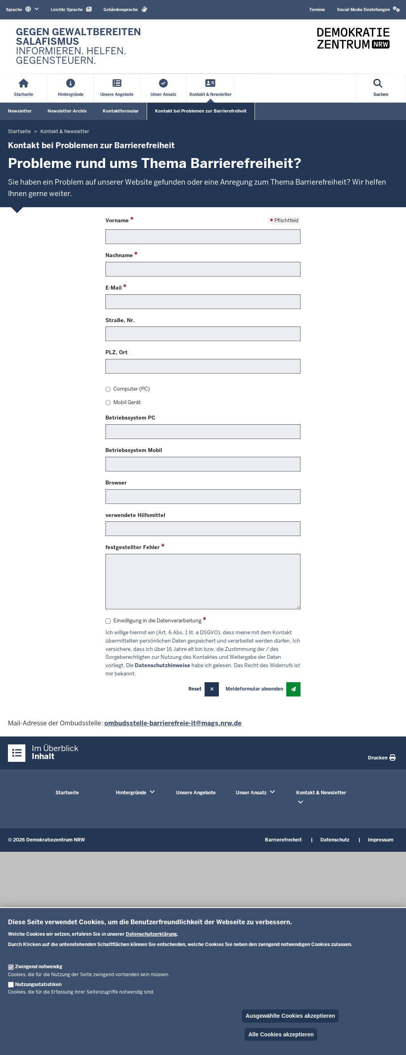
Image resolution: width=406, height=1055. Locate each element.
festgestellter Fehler (132, 547)
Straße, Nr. (120, 320)
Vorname (117, 220)
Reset (194, 689)
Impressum (380, 840)
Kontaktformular (121, 111)
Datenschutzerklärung (151, 934)
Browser (116, 482)
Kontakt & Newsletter (321, 793)
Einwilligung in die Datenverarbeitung (153, 620)
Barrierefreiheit (283, 840)
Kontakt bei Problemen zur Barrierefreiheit (201, 111)
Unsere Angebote (196, 793)
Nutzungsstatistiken (38, 984)
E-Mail (113, 287)
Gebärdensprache (125, 9)
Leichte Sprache (71, 9)
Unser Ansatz (251, 793)
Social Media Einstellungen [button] (368, 9)
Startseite (67, 793)
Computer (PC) (127, 388)
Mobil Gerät (123, 402)
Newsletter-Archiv (67, 111)
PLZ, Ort (116, 352)
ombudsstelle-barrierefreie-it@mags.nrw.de (172, 723)
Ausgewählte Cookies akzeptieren (290, 1016)
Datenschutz (334, 840)
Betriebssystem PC (130, 417)
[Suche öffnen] (381, 88)
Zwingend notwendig (38, 966)
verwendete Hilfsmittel (135, 515)
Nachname (119, 255)
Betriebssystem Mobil (133, 450)
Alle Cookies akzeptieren (281, 1034)
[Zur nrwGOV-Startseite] (105, 46)
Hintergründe (131, 793)
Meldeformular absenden (254, 689)
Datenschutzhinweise (162, 665)
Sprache (22, 9)
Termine (317, 9)
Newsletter (20, 111)
